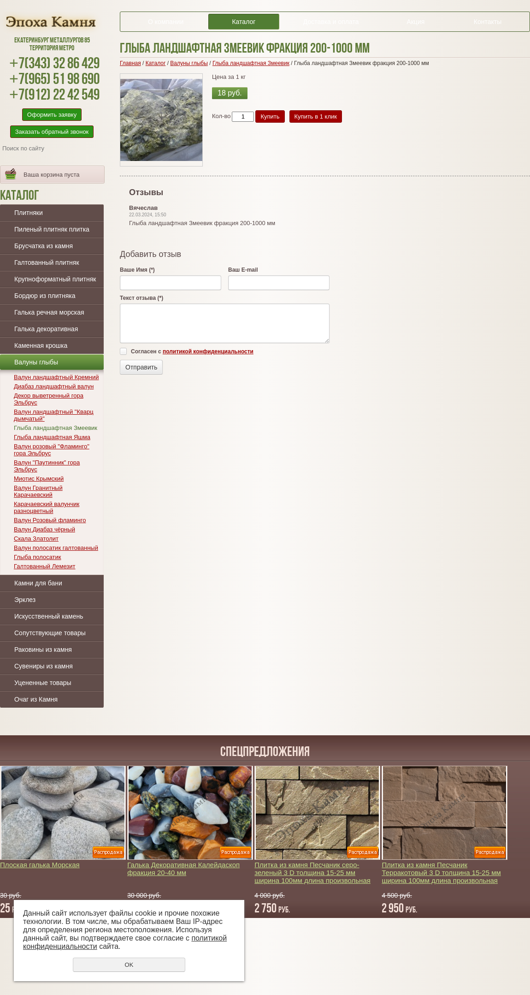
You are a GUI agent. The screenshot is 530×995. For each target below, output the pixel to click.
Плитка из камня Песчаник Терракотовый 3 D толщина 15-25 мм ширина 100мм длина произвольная (441, 872)
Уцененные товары (42, 682)
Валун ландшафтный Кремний (56, 377)
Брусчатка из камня (43, 246)
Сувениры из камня (43, 666)
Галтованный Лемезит (45, 566)
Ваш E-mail (243, 270)
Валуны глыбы (36, 362)
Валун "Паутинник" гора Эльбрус (47, 466)
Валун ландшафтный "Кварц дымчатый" (54, 415)
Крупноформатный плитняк (55, 279)
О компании (165, 21)
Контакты (487, 21)
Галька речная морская (49, 312)
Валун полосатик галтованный (56, 547)
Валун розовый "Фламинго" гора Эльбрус (51, 450)
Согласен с (192, 351)
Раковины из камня (43, 649)
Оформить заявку (52, 114)
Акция (415, 21)
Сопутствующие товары (50, 633)
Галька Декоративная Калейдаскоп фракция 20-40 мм (183, 868)
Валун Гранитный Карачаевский (38, 491)
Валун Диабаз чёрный (44, 529)
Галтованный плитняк (46, 262)
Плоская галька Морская (40, 865)
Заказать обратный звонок (52, 131)
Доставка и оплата (331, 21)
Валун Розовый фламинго (50, 520)
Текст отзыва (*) (141, 298)
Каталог (243, 21)
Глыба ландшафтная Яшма (52, 437)
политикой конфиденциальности (208, 351)
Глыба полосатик (37, 557)
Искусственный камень (48, 616)
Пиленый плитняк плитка (51, 229)
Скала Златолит (36, 538)
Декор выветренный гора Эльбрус (48, 399)
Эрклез (24, 599)
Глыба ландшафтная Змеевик (55, 427)
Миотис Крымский (39, 478)
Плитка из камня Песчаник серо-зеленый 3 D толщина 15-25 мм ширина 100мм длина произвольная (312, 872)
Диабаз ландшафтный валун (54, 386)
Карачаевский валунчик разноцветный (46, 507)
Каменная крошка (40, 345)
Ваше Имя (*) (137, 270)
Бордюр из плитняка (44, 295)
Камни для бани (38, 583)
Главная (130, 63)
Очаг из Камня (36, 699)
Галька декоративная (46, 329)
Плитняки (28, 212)
